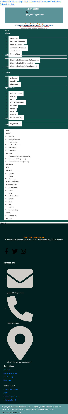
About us (11, 136)
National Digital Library (11, 396)
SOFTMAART (7, 412)
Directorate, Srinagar (11, 389)
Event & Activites (12, 182)
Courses (11, 153)
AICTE (5, 393)
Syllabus (11, 173)
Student (11, 170)
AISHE (10, 201)
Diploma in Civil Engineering (17, 159)
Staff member (13, 142)
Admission (9, 165)
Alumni (11, 212)
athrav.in (16, 412)
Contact (9, 218)
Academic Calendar (15, 145)
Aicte (10, 193)
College (11, 133)
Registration (13, 216)
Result (11, 176)
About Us (6, 370)
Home (8, 131)
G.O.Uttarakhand (14, 196)
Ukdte (11, 190)
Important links (14, 184)
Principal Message (14, 139)
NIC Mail (11, 199)
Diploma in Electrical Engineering (19, 162)
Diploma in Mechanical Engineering (19, 156)
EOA (7, 167)
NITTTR (11, 207)
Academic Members (10, 373)
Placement (12, 179)
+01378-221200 (33, 9)
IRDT (10, 204)
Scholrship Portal (9, 400)
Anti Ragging (12, 148)
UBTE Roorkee (13, 187)
